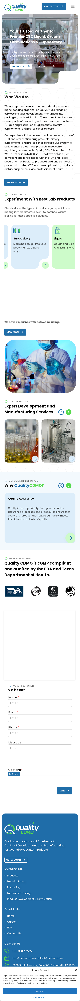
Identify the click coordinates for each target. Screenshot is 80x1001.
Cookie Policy (38, 997)
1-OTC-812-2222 (22, 951)
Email (13, 723)
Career (11, 921)
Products (12, 875)
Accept (40, 991)
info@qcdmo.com (23, 958)
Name (13, 708)
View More (15, 338)
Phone (13, 738)
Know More (21, 66)
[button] (75, 970)
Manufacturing (16, 881)
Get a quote (45, 66)
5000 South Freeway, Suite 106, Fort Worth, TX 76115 (43, 965)
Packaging (13, 887)
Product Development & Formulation (29, 899)
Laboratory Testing (18, 893)
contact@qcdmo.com (49, 958)
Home (10, 916)
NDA (9, 927)
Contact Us (54, 6)
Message (15, 765)
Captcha (15, 784)
